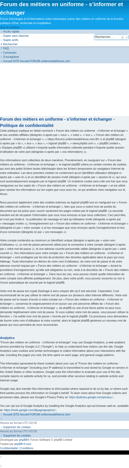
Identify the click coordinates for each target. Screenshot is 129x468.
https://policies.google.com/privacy (90, 397)
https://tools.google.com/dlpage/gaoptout (29, 410)
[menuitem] (14, 35)
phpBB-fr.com (22, 444)
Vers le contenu (9, 27)
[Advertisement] (64, 89)
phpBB (23, 439)
